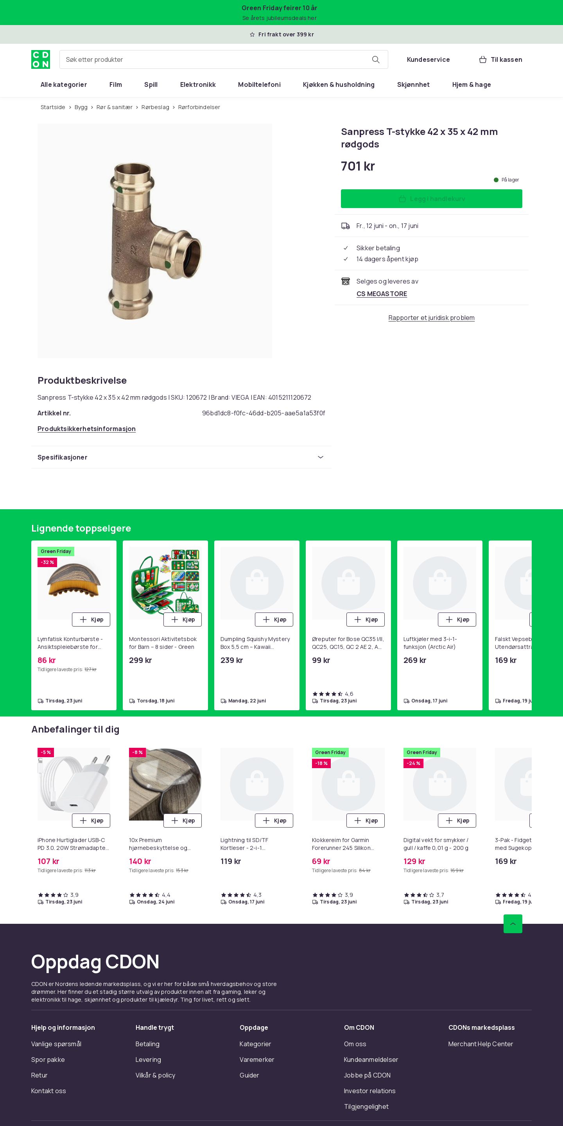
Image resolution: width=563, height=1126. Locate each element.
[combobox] (223, 59)
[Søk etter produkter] (375, 59)
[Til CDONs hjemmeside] (40, 59)
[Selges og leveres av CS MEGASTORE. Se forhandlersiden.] (382, 293)
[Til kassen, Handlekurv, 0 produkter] (500, 59)
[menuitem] (64, 84)
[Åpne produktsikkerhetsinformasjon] (87, 428)
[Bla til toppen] (513, 923)
